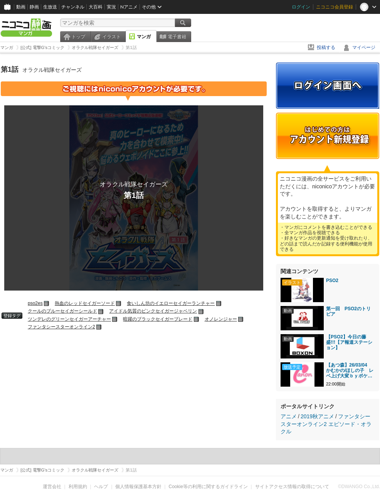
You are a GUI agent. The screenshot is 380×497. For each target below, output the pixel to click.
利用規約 (78, 486)
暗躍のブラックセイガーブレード (157, 319)
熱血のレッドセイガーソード (85, 303)
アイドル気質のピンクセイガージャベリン (153, 311)
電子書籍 (177, 36)
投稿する (326, 47)
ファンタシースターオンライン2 (61, 327)
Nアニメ (129, 7)
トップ (78, 36)
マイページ (363, 47)
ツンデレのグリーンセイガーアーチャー (69, 319)
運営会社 (52, 486)
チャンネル (72, 7)
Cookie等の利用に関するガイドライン (208, 486)
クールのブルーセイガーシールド (62, 311)
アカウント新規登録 (327, 136)
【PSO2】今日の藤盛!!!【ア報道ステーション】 (349, 342)
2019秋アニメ (317, 416)
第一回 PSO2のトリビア (348, 311)
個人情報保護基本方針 (138, 486)
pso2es (35, 303)
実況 (111, 7)
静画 (34, 7)
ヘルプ (101, 486)
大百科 (96, 7)
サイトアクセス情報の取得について (292, 486)
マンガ (144, 36)
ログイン (301, 7)
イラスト (111, 36)
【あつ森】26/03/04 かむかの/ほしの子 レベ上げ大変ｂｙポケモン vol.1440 (349, 370)
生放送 (50, 7)
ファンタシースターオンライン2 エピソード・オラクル (326, 423)
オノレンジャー (221, 319)
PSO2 (332, 280)
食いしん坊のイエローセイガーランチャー (171, 303)
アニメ (289, 416)
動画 (20, 7)
